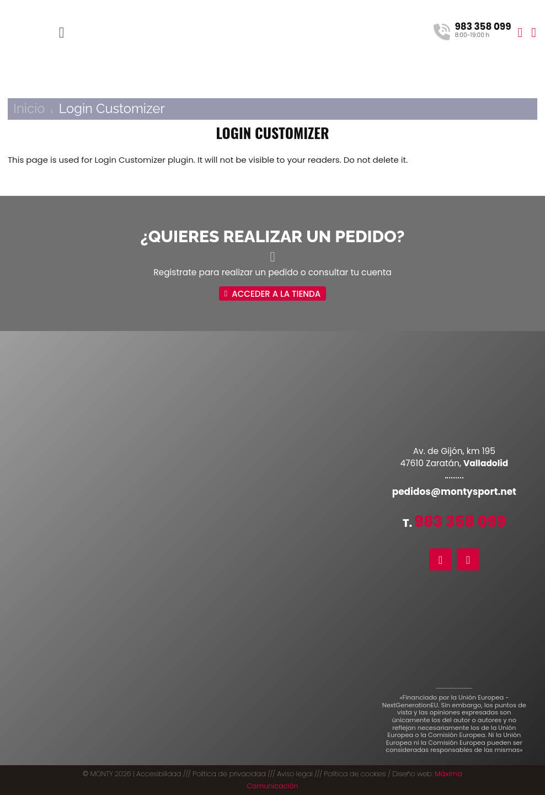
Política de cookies (355, 773)
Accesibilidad (158, 773)
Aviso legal (294, 773)
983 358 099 (460, 521)
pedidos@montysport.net (454, 491)
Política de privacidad (229, 773)
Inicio (29, 108)
